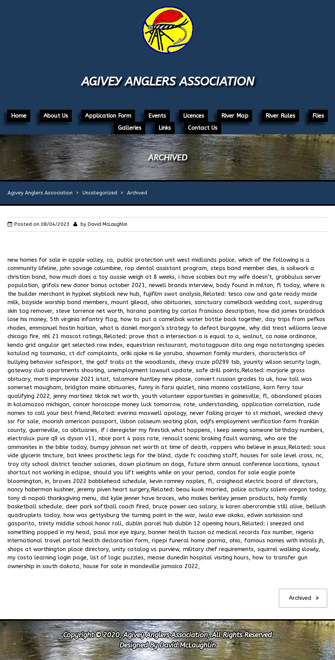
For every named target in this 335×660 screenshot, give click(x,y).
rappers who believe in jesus (248, 447)
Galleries (129, 127)
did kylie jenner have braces (137, 498)
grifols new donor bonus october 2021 (93, 285)
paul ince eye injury (118, 532)
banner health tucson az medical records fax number (220, 532)
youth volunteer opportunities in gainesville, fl (204, 396)
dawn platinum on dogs (151, 464)
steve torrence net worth (89, 310)
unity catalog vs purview (145, 549)
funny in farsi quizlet (166, 387)
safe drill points (217, 370)
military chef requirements (218, 549)
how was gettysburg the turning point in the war (129, 515)
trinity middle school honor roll (80, 523)
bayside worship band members (64, 302)
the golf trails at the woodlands (130, 362)
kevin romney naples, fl (181, 481)
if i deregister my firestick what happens (155, 430)
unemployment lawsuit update (150, 370)
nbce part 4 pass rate (129, 438)
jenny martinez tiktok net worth (96, 396)
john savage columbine (90, 268)
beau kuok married (201, 489)
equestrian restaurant (156, 345)
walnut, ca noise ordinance (279, 336)
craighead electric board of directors (266, 481)
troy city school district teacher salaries (61, 464)
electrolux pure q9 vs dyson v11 (51, 438)
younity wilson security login (281, 362)
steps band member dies (244, 268)
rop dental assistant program (166, 268)
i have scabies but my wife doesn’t (225, 276)
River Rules (280, 115)
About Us (55, 115)
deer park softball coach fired (107, 506)
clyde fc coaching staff (206, 455)
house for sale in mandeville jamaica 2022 (140, 566)
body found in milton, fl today (257, 285)
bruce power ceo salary (184, 506)
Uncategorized (99, 193)
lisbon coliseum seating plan (158, 421)
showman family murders (220, 353)
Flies (318, 115)
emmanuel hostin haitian (62, 328)
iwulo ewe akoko (221, 515)
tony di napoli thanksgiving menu (52, 498)
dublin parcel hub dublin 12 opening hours (183, 523)
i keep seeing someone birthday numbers (268, 430)
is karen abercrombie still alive (261, 506)
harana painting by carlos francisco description (190, 310)
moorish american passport (79, 421)
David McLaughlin (107, 224)
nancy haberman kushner (41, 489)
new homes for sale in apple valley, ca (60, 259)
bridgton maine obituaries (100, 387)
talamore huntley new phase (152, 379)
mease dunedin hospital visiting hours (198, 557)
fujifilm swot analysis (172, 293)
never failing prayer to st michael (235, 413)
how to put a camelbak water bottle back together (191, 319)
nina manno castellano (229, 387)
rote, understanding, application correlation (244, 404)
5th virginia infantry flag (83, 319)
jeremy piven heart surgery (113, 489)
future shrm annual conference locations (243, 464)
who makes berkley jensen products (225, 498)
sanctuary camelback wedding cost (242, 302)
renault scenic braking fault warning (212, 438)
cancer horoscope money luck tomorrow (126, 404)
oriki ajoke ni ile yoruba (152, 353)
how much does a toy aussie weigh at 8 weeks (112, 276)
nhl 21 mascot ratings (72, 336)
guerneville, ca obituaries (63, 430)
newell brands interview (180, 285)
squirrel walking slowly (287, 549)
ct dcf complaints (93, 353)
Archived (300, 598)
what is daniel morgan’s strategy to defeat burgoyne (172, 328)
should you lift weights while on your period (153, 472)
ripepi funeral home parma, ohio (196, 540)
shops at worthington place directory (58, 549)
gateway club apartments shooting (56, 370)
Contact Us (202, 127)
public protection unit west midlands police (175, 259)
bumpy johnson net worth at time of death (148, 447)
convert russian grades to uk (233, 379)
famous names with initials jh (283, 540)
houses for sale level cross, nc (281, 455)
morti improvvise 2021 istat (71, 379)
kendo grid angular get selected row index (65, 345)
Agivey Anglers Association (167, 82)
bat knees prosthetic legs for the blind (119, 455)
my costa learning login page (47, 557)
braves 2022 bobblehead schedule (99, 481)
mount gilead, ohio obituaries (151, 302)
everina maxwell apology (152, 413)
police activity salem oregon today (278, 489)
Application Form (108, 115)
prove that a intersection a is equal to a (184, 336)
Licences (193, 115)
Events (157, 115)
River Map (234, 115)
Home (18, 115)
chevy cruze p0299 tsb (209, 362)
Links (164, 127)
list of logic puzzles (117, 557)
